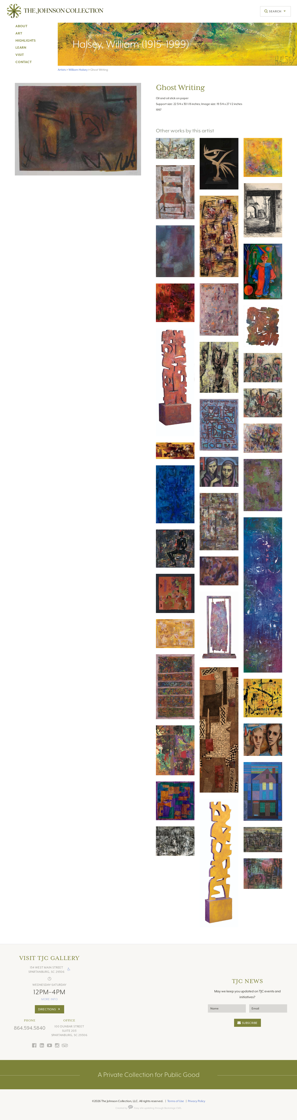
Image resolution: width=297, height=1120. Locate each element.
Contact (23, 62)
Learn (20, 47)
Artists (62, 69)
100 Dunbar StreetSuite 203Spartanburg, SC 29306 (69, 1031)
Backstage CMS (172, 1108)
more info (49, 999)
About (21, 26)
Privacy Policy (196, 1101)
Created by (124, 1108)
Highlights (25, 40)
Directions (47, 1009)
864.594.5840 (29, 1028)
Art (18, 33)
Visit (19, 55)
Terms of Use (175, 1101)
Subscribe (250, 1023)
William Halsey (78, 69)
